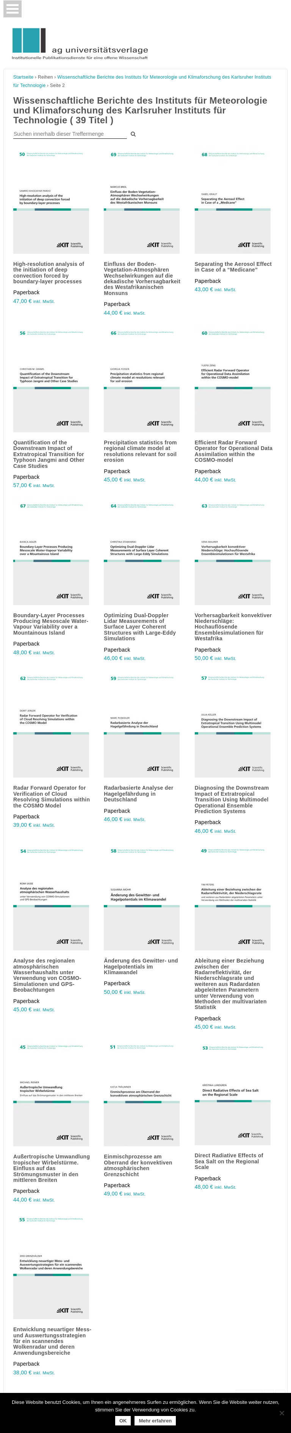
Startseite (23, 77)
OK (123, 1421)
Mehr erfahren (155, 1421)
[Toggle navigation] (12, 8)
